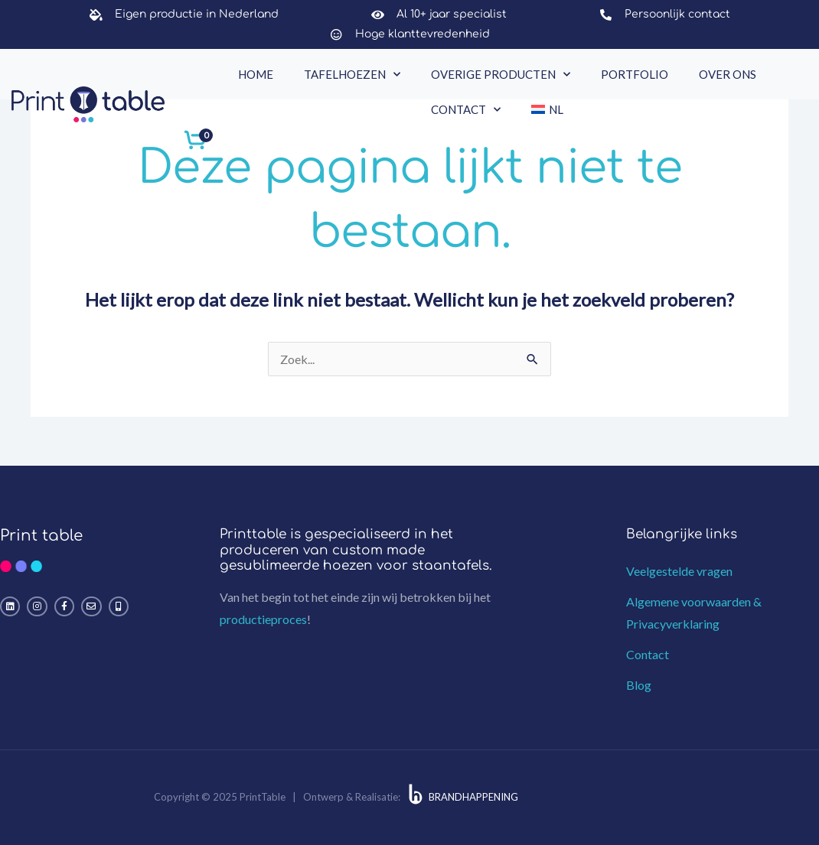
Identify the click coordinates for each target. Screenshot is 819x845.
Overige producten (500, 74)
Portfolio (634, 74)
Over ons (727, 74)
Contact (466, 110)
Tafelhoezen (352, 74)
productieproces (263, 619)
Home (255, 74)
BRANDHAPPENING (473, 797)
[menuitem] (547, 109)
